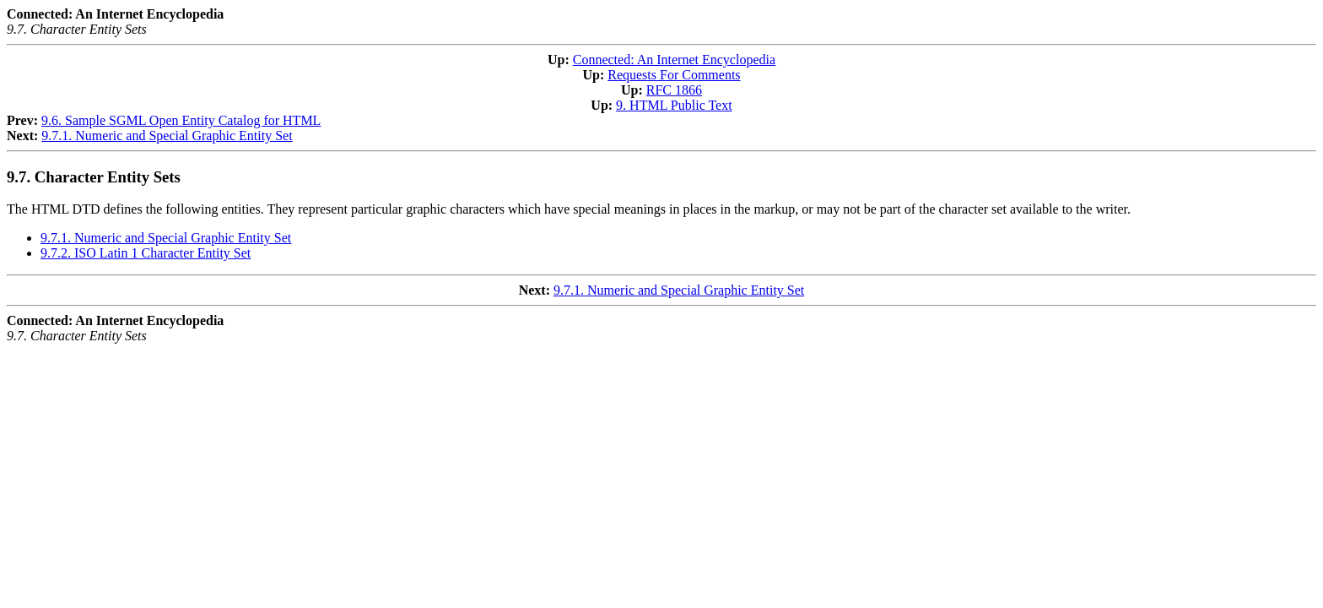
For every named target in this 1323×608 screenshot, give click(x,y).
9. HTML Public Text (674, 105)
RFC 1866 (674, 90)
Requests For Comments (674, 75)
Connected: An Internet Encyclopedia (674, 59)
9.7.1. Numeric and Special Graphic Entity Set (166, 135)
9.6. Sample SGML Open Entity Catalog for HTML (181, 120)
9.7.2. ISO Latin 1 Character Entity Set (145, 253)
